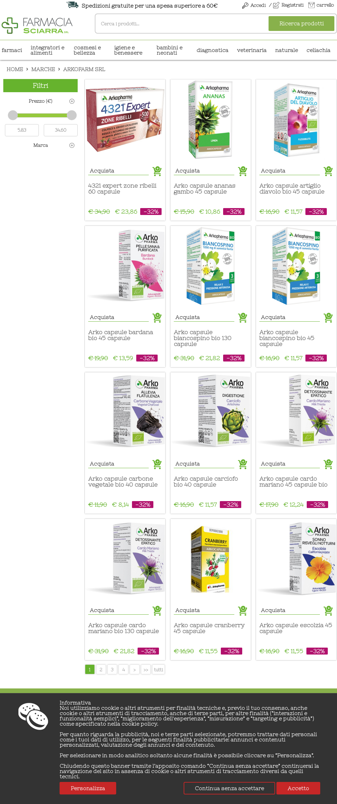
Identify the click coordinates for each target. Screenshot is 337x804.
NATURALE (286, 50)
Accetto (298, 788)
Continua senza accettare (229, 788)
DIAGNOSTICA (212, 50)
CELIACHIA (318, 50)
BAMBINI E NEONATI (169, 50)
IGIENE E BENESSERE (128, 50)
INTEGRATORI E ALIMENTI (47, 50)
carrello (325, 5)
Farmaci (12, 50)
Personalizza (88, 788)
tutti (158, 669)
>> (145, 669)
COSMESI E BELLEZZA (87, 50)
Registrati (292, 5)
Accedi (258, 5)
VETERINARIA (252, 50)
